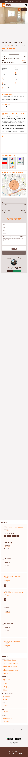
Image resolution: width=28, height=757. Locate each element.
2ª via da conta (5, 703)
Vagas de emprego (6, 696)
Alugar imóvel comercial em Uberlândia (10, 664)
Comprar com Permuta (7, 673)
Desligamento (5, 706)
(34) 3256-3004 (7, 612)
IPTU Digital (5, 683)
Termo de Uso (14, 743)
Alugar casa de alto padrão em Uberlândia (10, 663)
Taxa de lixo (5, 699)
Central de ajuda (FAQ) (7, 682)
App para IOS (5, 689)
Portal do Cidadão (6, 695)
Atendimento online (6, 679)
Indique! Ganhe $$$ (6, 686)
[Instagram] (8, 536)
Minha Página (9, 270)
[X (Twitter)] (10, 536)
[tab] (19, 9)
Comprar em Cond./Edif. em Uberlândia (10, 666)
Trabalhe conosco (6, 684)
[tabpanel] (14, 15)
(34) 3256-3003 (7, 580)
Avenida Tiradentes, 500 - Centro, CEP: (13, 592)
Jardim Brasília (9, 45)
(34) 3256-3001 (7, 546)
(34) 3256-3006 (7, 595)
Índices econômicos (6, 721)
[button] (20, 1)
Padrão (5, 45)
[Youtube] (13, 536)
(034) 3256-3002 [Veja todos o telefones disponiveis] (15, 1)
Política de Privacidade (14, 742)
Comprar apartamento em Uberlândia (10, 667)
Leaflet (18, 195)
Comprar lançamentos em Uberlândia (10, 671)
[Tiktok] (15, 536)
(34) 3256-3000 (7, 530)
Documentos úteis (6, 690)
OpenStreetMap (23, 195)
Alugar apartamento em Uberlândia (9, 660)
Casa (2, 45)
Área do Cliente (8, 1)
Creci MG (4, 717)
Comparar (12, 48)
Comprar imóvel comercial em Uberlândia (10, 670)
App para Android (6, 687)
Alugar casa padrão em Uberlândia (9, 662)
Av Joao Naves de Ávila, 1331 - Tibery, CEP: (14, 543)
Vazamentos (5, 712)
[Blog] (18, 536)
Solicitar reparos (6, 680)
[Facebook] (5, 536)
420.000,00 (23, 60)
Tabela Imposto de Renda (7, 718)
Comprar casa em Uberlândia (8, 669)
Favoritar (4, 48)
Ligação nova (5, 705)
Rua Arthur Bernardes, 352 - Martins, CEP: (13, 527)
